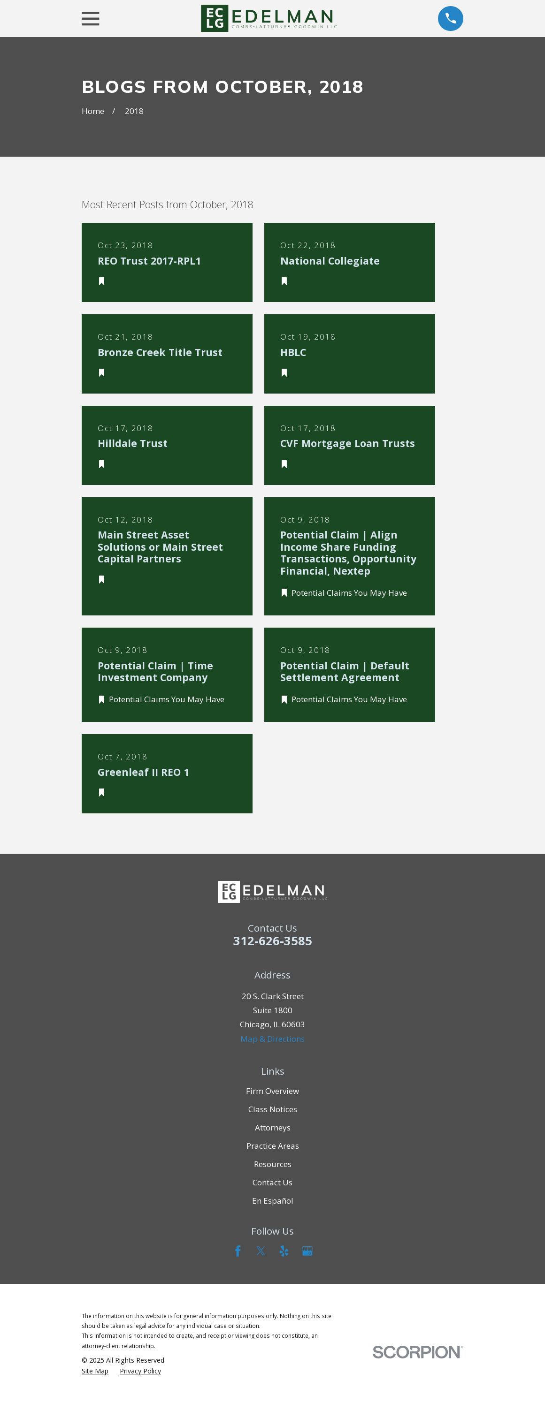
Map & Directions (272, 1038)
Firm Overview (272, 1090)
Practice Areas (272, 1145)
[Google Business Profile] (307, 1251)
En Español (272, 1200)
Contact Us (272, 1182)
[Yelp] (284, 1251)
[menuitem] (95, 1371)
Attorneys (273, 1127)
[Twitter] (261, 1251)
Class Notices (272, 1109)
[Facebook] (238, 1251)
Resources (273, 1164)
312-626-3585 (272, 940)
